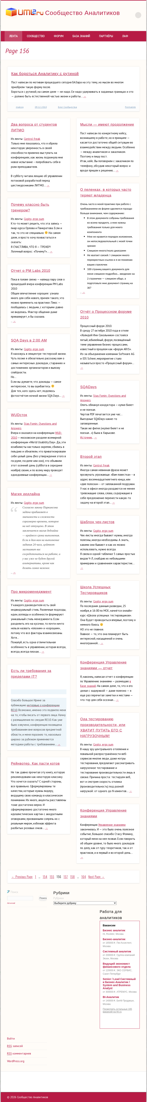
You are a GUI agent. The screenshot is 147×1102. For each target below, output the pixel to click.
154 (45, 876)
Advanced (11, 903)
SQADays (88, 387)
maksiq (20, 107)
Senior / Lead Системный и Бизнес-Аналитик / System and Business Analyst (119, 983)
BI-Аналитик (111, 997)
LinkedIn (130, 27)
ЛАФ (125, 36)
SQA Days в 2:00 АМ (29, 340)
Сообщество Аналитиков (82, 12)
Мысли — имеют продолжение (107, 124)
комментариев (19, 1053)
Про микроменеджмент (31, 592)
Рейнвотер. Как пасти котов (35, 763)
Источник (86, 437)
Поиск (12, 892)
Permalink (130, 107)
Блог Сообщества (67, 107)
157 (66, 876)
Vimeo (122, 27)
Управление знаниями (112, 825)
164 (83, 876)
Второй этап (91, 457)
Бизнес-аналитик (114, 939)
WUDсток (19, 415)
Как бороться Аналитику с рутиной (45, 73)
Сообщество (36, 36)
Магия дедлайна (25, 494)
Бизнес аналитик (114, 930)
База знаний (81, 36)
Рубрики (58, 898)
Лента (13, 36)
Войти (11, 1038)
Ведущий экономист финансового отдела (117, 965)
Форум (58, 36)
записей (15, 1046)
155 (52, 876)
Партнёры (106, 36)
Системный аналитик (117, 951)
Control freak (32, 139)
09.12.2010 (41, 107)
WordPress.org (15, 1061)
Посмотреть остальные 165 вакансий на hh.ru (117, 1010)
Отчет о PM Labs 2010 (30, 271)
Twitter (114, 27)
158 (72, 876)
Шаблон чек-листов (97, 522)
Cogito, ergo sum (34, 219)
